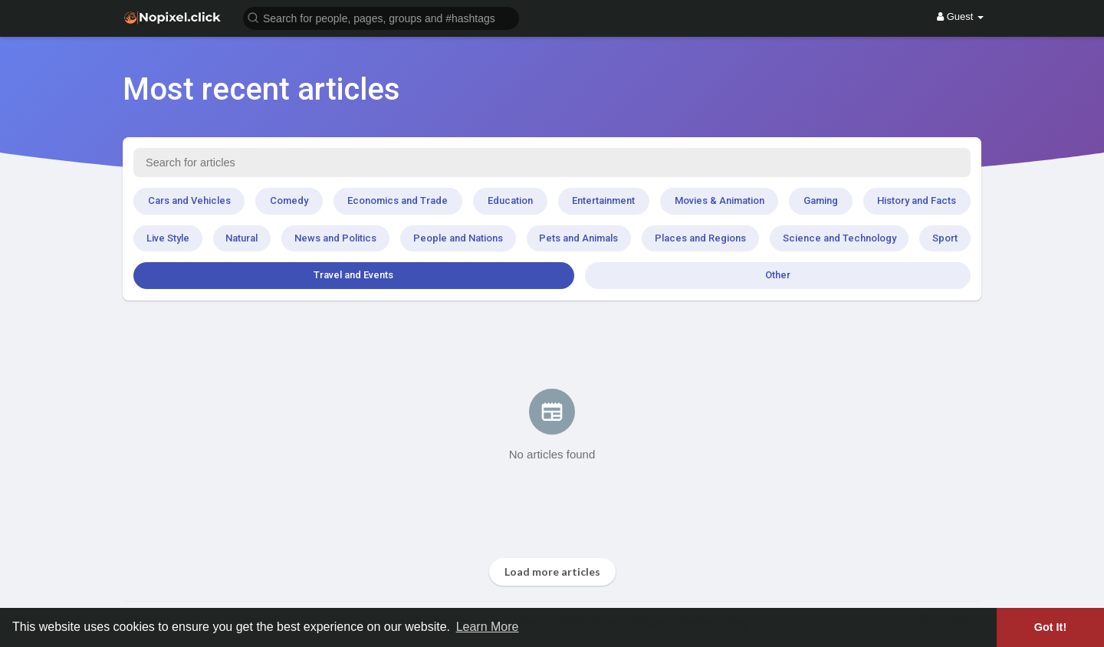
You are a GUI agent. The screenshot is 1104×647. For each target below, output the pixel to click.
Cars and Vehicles (189, 200)
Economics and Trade (397, 200)
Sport (945, 238)
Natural (241, 238)
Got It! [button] (1050, 627)
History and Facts (916, 200)
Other (777, 275)
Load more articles (552, 571)
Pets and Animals (578, 238)
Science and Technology (839, 238)
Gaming (820, 200)
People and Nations (458, 238)
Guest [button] (960, 16)
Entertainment (603, 200)
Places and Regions (700, 238)
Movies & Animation (719, 200)
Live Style (167, 238)
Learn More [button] (487, 626)
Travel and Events (353, 275)
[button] (381, 17)
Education (510, 200)
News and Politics (335, 238)
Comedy (289, 200)
